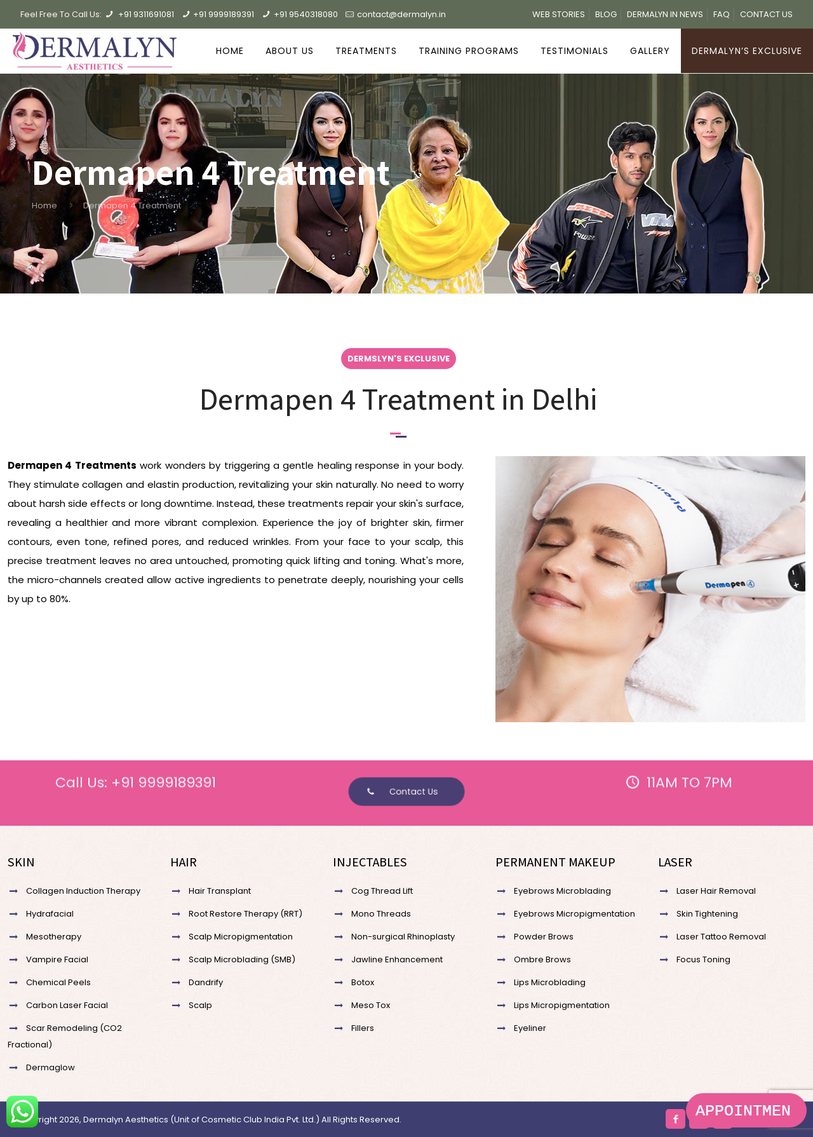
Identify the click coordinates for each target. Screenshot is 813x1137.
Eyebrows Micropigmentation (574, 914)
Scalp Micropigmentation (241, 937)
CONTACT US (766, 14)
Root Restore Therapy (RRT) (245, 914)
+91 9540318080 (306, 14)
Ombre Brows (542, 959)
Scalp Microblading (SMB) (242, 959)
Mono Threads (381, 914)
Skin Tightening (707, 914)
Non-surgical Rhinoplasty (403, 937)
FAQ (721, 14)
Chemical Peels (58, 982)
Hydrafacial (50, 914)
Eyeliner (530, 1028)
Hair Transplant (220, 891)
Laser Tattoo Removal (721, 937)
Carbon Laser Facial (67, 1005)
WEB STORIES (558, 14)
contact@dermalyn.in (401, 14)
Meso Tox (370, 1005)
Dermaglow (50, 1067)
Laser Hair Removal (716, 891)
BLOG (606, 14)
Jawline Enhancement (397, 959)
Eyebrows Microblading (562, 891)
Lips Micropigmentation (562, 1005)
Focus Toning (703, 959)
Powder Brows (544, 937)
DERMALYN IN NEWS (665, 14)
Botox (362, 982)
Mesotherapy (53, 937)
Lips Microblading (550, 982)
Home (44, 205)
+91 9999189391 (223, 14)
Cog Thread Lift (382, 891)
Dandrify (206, 982)
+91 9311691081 (146, 14)
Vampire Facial (57, 959)
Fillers (362, 1028)
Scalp (200, 1005)
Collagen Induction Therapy (83, 891)
